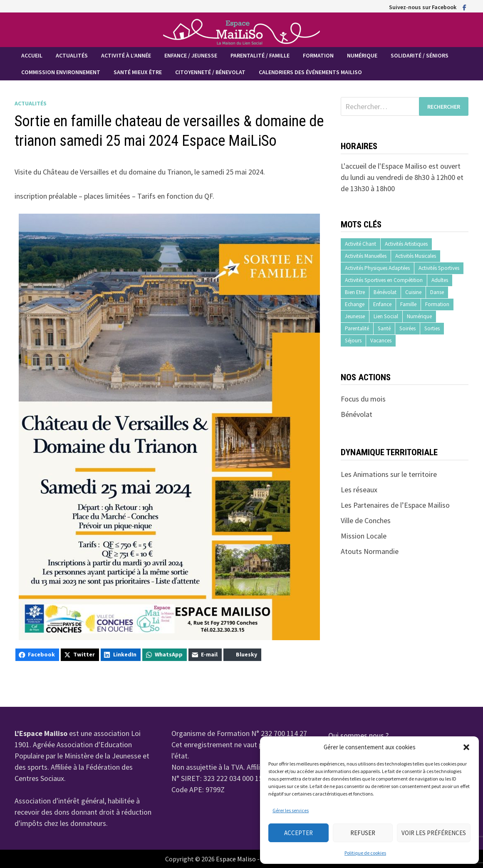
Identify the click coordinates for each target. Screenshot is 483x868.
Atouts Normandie (370, 551)
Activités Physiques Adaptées (377, 268)
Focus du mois (363, 399)
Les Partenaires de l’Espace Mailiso (395, 505)
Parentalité (357, 328)
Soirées (407, 328)
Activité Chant (360, 243)
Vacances (380, 340)
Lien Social (386, 316)
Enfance (382, 304)
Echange (354, 304)
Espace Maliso (236, 859)
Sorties (432, 328)
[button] (466, 747)
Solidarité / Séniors (419, 55)
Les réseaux (359, 489)
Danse (437, 292)
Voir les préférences (433, 833)
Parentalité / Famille (260, 55)
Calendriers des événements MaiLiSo (310, 72)
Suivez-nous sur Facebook (422, 7)
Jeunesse (355, 316)
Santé (384, 328)
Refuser (362, 833)
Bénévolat (385, 292)
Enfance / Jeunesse (190, 55)
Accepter (298, 833)
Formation (318, 55)
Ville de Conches (366, 520)
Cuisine (413, 292)
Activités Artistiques (406, 243)
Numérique (362, 55)
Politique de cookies (365, 853)
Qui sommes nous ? (358, 735)
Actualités (72, 55)
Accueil (31, 55)
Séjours (353, 340)
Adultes (439, 280)
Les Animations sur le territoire (389, 474)
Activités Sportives (439, 268)
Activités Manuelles (365, 255)
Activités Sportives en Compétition (384, 280)
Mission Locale (363, 536)
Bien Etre (355, 292)
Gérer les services (290, 810)
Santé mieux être (138, 72)
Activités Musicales (415, 255)
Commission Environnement (60, 72)
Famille (408, 304)
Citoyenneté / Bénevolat (210, 72)
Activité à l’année (126, 55)
